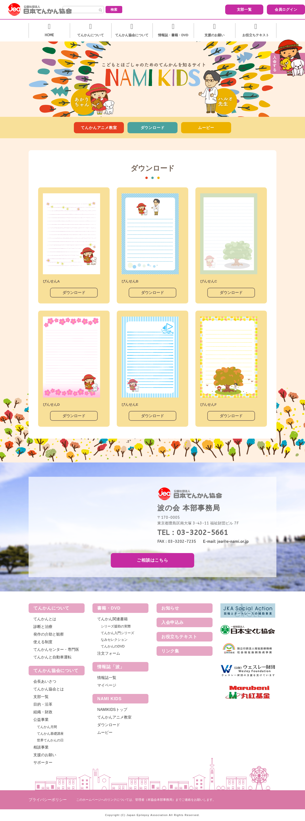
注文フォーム (108, 653)
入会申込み (172, 622)
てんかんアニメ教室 (99, 128)
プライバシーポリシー (48, 800)
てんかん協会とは (48, 689)
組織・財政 (42, 712)
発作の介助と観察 (48, 634)
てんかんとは (44, 619)
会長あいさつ (44, 681)
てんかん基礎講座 (50, 733)
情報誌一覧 (106, 678)
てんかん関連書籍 (112, 619)
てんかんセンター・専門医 (56, 649)
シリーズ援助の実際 (116, 626)
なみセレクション (114, 639)
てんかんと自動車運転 (52, 657)
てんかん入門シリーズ (117, 633)
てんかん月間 (47, 727)
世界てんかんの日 (50, 740)
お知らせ (170, 608)
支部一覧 (208, 9)
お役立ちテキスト (179, 636)
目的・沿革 (42, 704)
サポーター (42, 762)
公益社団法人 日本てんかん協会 (44, 9)
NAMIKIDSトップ (112, 710)
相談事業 (41, 747)
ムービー (206, 128)
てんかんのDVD (113, 646)
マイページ (106, 685)
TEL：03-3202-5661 (192, 532)
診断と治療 (42, 627)
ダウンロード (153, 128)
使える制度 (42, 642)
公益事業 (41, 720)
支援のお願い (44, 755)
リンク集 (170, 651)
